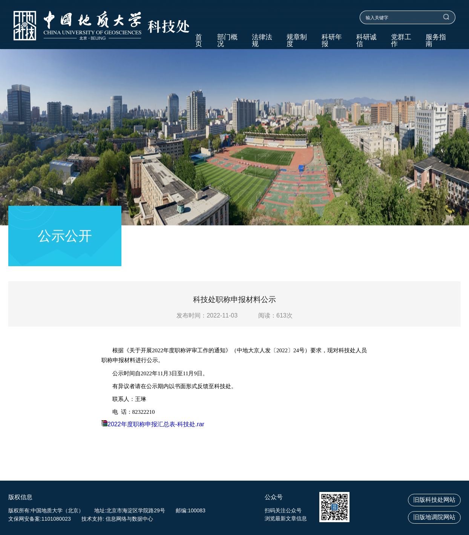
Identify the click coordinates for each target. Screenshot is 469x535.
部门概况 (227, 41)
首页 (198, 41)
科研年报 (332, 41)
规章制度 (297, 41)
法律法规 (262, 41)
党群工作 (401, 41)
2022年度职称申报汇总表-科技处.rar (152, 424)
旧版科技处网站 (434, 499)
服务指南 (436, 41)
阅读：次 (275, 315)
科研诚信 (366, 41)
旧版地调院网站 (434, 517)
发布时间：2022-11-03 (207, 315)
